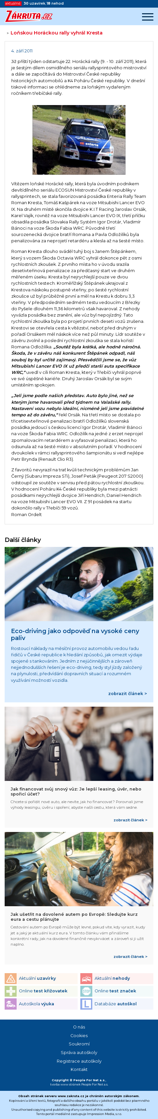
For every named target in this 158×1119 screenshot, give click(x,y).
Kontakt (79, 1069)
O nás (79, 1027)
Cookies (79, 1035)
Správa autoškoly (79, 1052)
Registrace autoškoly (79, 1061)
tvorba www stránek (65, 1084)
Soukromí (79, 1043)
